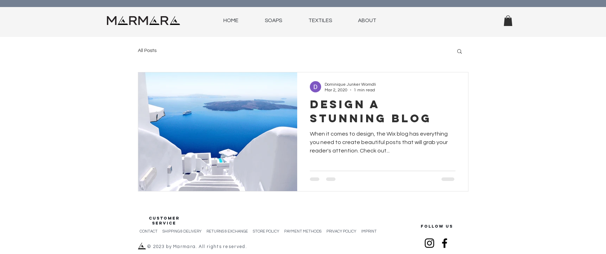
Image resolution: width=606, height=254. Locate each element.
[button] (508, 20)
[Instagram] (429, 243)
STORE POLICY (268, 231)
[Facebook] (444, 243)
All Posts (147, 50)
